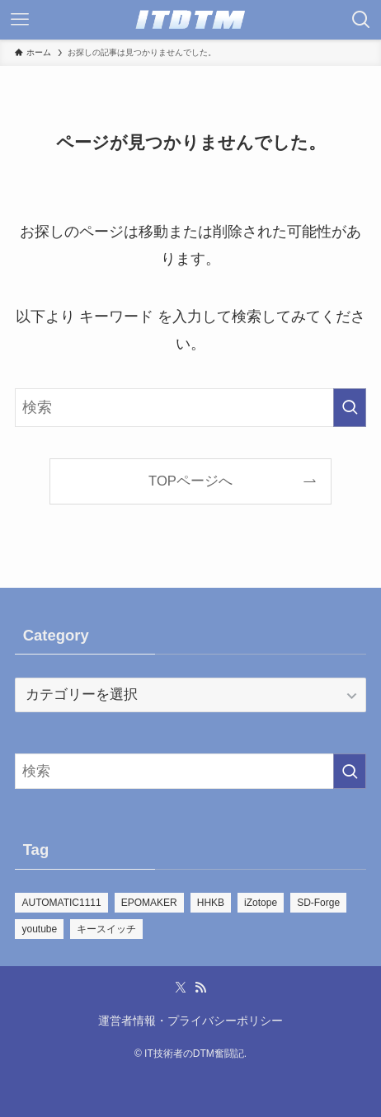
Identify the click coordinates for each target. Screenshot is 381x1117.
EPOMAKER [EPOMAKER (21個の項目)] (149, 902)
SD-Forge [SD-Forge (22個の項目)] (318, 902)
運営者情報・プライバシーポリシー (190, 1020)
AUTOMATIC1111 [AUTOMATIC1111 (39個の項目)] (61, 902)
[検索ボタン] (361, 20)
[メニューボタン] (20, 20)
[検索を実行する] (349, 407)
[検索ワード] (190, 407)
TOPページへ (190, 481)
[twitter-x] (180, 987)
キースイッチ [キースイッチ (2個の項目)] (106, 929)
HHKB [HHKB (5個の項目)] (210, 902)
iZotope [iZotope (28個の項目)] (260, 902)
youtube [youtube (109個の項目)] (39, 929)
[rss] (200, 987)
